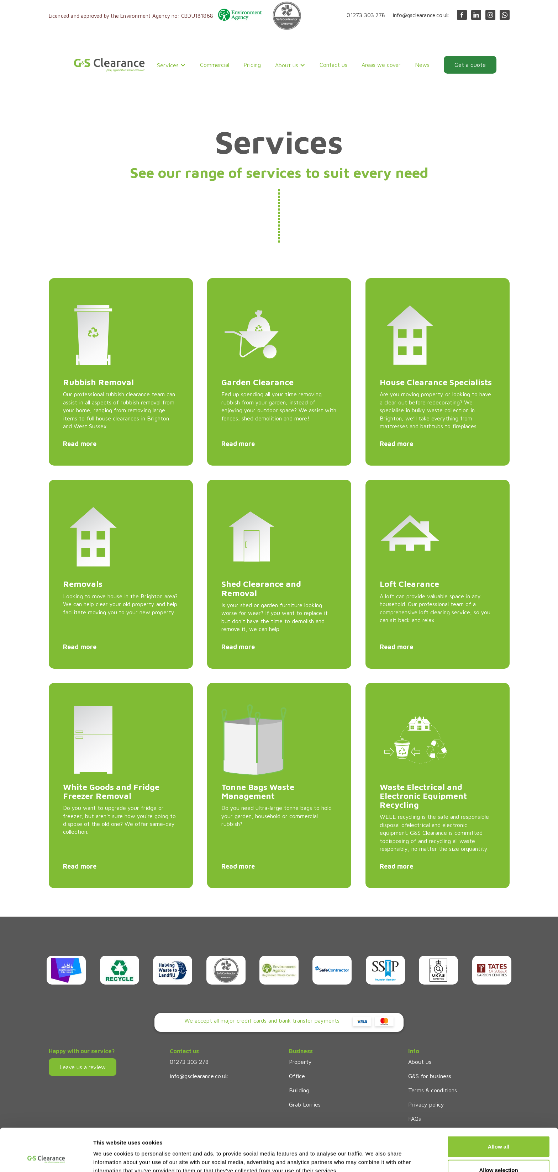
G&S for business (429, 1076)
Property (300, 1062)
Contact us (333, 65)
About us (419, 1062)
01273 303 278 (366, 15)
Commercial (214, 65)
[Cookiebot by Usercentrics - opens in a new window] (46, 1158)
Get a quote (470, 65)
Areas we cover (381, 65)
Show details (373, 1154)
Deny (498, 1153)
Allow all (499, 1106)
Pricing (252, 65)
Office (297, 1076)
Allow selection (498, 1130)
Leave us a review (82, 1067)
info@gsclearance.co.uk (421, 15)
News (422, 65)
